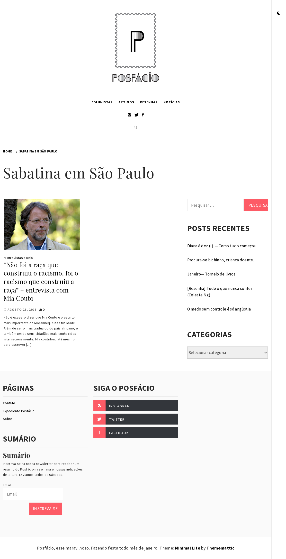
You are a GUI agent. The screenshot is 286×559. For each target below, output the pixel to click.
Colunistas (102, 102)
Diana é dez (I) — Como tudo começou (222, 245)
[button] (278, 13)
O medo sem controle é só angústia (219, 309)
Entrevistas (14, 258)
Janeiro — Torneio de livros (211, 274)
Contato (9, 403)
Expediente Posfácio (19, 411)
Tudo (29, 258)
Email (7, 485)
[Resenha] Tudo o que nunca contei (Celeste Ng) (219, 292)
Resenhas (149, 102)
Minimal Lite (187, 548)
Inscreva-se (45, 508)
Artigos (126, 102)
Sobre (7, 419)
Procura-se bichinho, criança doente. (220, 260)
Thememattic (220, 548)
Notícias (171, 102)
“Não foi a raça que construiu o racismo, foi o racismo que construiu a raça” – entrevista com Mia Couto (41, 281)
